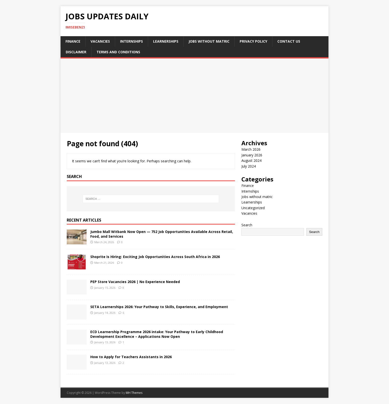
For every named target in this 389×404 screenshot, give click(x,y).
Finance (72, 41)
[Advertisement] (194, 95)
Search (246, 225)
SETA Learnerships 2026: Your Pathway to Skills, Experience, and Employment (159, 306)
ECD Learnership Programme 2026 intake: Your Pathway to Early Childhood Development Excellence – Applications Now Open (156, 334)
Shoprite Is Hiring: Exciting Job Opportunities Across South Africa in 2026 (155, 256)
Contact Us (288, 41)
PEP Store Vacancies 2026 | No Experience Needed (135, 281)
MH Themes (134, 393)
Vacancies (100, 41)
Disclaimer (76, 52)
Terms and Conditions (118, 52)
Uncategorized (253, 207)
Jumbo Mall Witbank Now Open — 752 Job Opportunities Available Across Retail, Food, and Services (161, 233)
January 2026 (251, 155)
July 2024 (248, 166)
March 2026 (250, 149)
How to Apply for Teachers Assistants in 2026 (131, 356)
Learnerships (165, 41)
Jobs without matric (209, 41)
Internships (131, 41)
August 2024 (251, 160)
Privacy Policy (253, 41)
